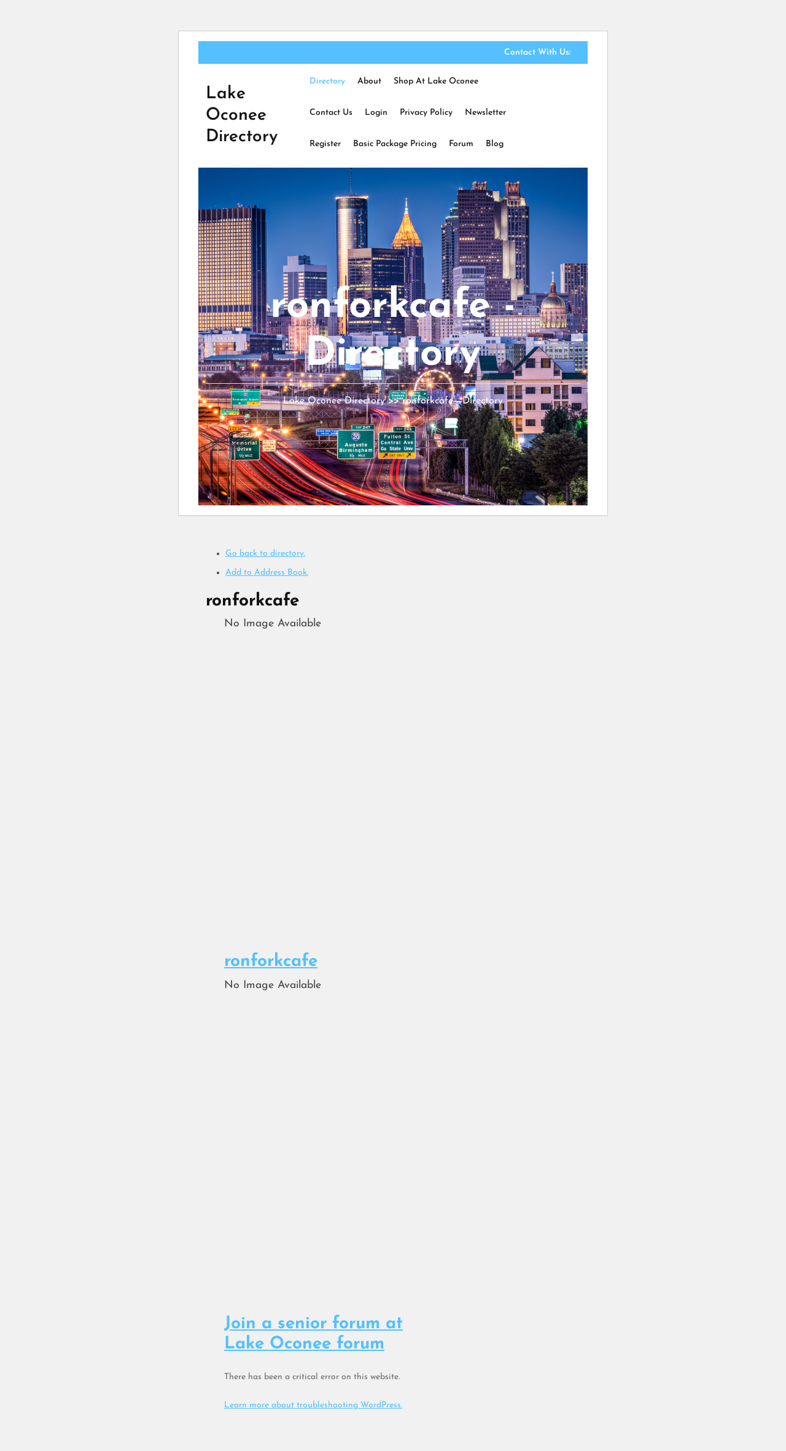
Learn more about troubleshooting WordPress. (313, 1405)
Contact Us (330, 112)
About (369, 81)
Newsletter (485, 112)
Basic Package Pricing (395, 144)
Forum (461, 144)
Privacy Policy (426, 112)
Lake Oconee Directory (242, 115)
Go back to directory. (265, 553)
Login (376, 112)
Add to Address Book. (266, 572)
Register (325, 144)
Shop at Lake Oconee (436, 81)
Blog (495, 144)
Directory (327, 81)
